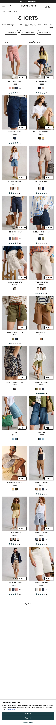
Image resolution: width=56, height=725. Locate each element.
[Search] (11, 6)
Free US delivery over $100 (28, 1)
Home (3, 11)
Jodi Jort (14, 432)
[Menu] (3, 6)
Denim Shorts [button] (44, 32)
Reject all (28, 718)
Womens (9, 11)
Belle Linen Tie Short (41, 131)
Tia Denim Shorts (14, 182)
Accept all (28, 713)
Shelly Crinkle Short (15, 382)
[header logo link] (28, 6)
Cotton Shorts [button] (28, 32)
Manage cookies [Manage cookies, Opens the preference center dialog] (28, 722)
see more (51, 26)
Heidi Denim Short (14, 131)
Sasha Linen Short (15, 282)
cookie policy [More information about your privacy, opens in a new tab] (11, 709)
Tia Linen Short (41, 81)
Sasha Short (41, 332)
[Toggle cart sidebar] (49, 6)
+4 (20, 88)
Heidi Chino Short (14, 81)
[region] (28, 712)
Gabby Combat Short (41, 232)
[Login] (46, 6)
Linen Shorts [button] (11, 32)
